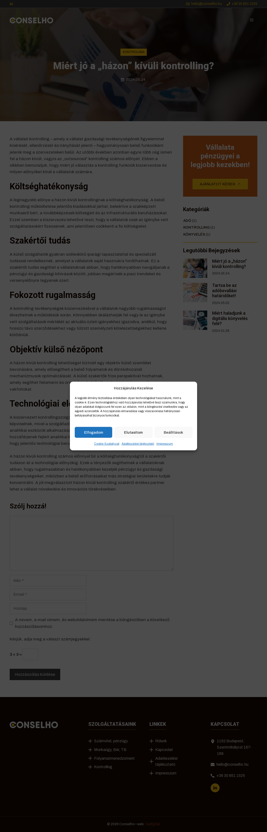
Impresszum (164, 444)
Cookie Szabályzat (106, 444)
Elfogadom (93, 432)
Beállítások (173, 432)
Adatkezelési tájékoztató (138, 444)
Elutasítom (133, 432)
